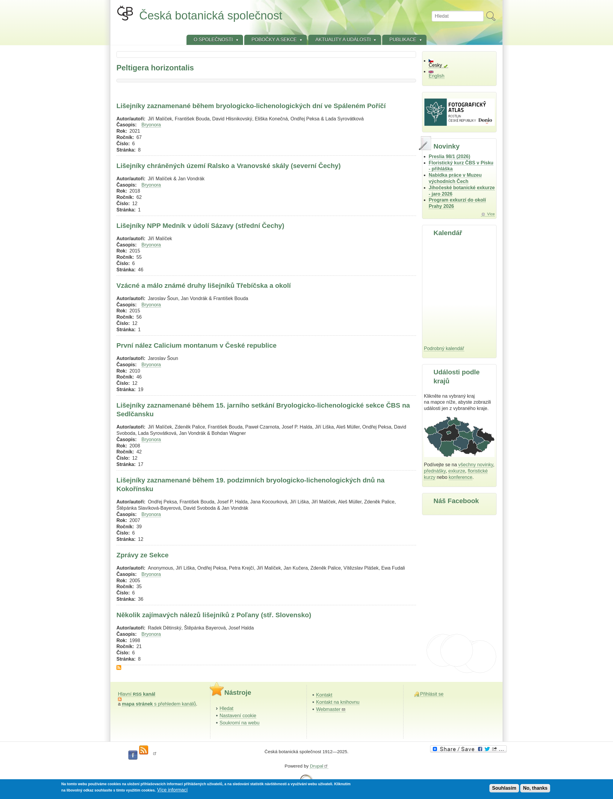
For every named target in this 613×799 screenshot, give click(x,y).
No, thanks (535, 788)
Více (491, 214)
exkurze (456, 470)
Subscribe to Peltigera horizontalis (118, 667)
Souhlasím (504, 788)
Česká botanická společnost (210, 15)
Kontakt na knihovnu (337, 702)
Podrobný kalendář (444, 348)
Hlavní (136, 694)
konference (460, 477)
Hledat (226, 708)
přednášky (435, 470)
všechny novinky (475, 464)
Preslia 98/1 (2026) (449, 156)
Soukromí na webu (240, 722)
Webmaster (331, 709)
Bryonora (151, 124)
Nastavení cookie (238, 715)
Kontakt (324, 694)
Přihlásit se (432, 694)
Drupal (319, 765)
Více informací (172, 789)
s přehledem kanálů (159, 703)
